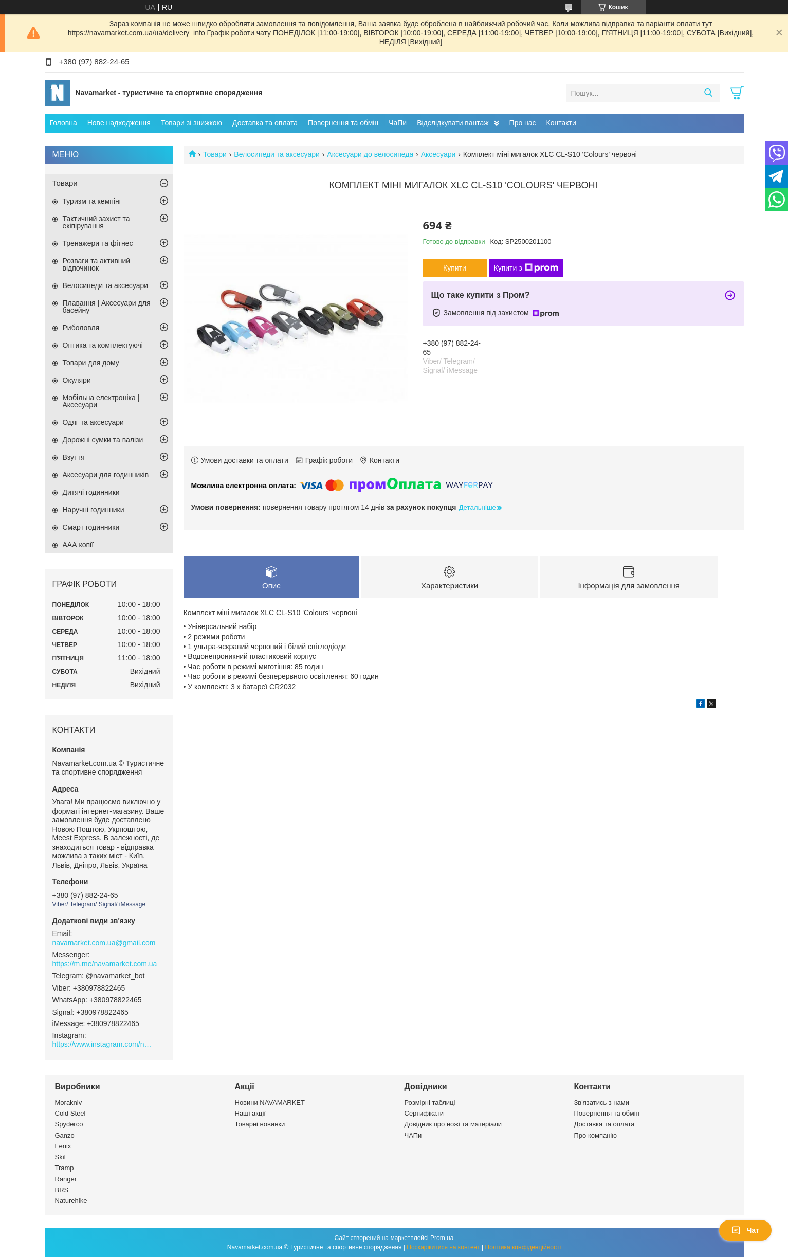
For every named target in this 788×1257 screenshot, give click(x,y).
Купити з (526, 268)
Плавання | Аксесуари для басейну (107, 306)
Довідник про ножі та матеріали (453, 1124)
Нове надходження (119, 123)
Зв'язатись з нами (601, 1102)
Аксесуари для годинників (106, 475)
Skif (60, 1157)
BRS (62, 1190)
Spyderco (69, 1124)
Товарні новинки (260, 1124)
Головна (63, 123)
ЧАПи (413, 1135)
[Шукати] (708, 93)
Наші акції (250, 1113)
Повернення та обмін (343, 123)
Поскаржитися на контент (443, 1247)
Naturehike (71, 1201)
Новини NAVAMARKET (270, 1102)
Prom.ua (441, 1238)
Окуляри (77, 380)
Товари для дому (91, 362)
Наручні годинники (93, 510)
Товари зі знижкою (191, 123)
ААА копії (78, 545)
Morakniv (68, 1102)
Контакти (561, 123)
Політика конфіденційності (523, 1247)
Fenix (63, 1146)
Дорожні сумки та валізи (103, 440)
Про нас (522, 123)
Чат (745, 1230)
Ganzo (65, 1135)
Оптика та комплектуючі (103, 345)
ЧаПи (398, 123)
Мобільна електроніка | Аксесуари (101, 401)
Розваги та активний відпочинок (97, 264)
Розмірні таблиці (430, 1102)
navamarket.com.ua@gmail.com (104, 943)
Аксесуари (438, 154)
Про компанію (595, 1135)
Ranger (66, 1179)
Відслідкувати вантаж (452, 123)
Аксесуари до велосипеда (370, 154)
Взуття (74, 457)
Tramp (64, 1168)
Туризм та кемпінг (92, 201)
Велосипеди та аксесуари (277, 154)
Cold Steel (70, 1113)
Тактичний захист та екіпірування (96, 222)
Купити (454, 268)
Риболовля (81, 328)
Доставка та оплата (265, 123)
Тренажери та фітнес (98, 243)
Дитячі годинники (91, 492)
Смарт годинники (91, 527)
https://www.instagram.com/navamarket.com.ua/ (103, 1044)
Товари (215, 154)
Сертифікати (424, 1113)
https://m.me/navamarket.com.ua (104, 964)
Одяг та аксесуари (93, 422)
